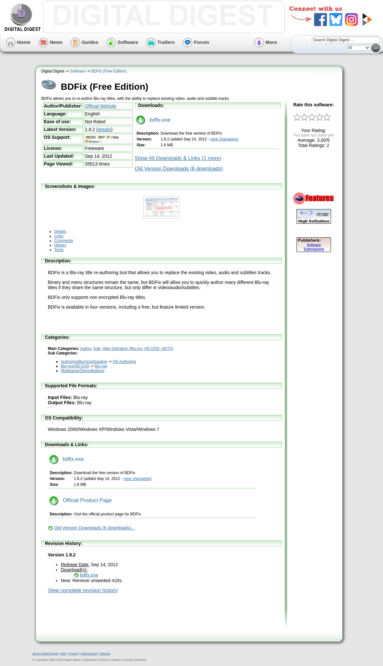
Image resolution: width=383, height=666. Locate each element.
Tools (58, 249)
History (60, 245)
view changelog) (224, 139)
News (50, 42)
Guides (84, 42)
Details (60, 231)
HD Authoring (124, 361)
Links (58, 236)
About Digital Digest (45, 653)
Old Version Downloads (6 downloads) (179, 168)
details (104, 129)
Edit (97, 348)
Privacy (73, 653)
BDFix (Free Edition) (108, 71)
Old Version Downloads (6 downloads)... (94, 527)
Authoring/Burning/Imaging (84, 361)
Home (18, 42)
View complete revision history (83, 590)
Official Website (100, 106)
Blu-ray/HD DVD (75, 366)
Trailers (160, 42)
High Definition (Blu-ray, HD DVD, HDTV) (138, 348)
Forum (196, 42)
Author (85, 348)
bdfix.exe (153, 120)
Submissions (89, 653)
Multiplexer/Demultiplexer (83, 370)
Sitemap (104, 653)
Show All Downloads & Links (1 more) (178, 158)
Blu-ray (101, 366)
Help (63, 653)
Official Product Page (80, 500)
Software (122, 42)
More (265, 42)
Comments (63, 240)
